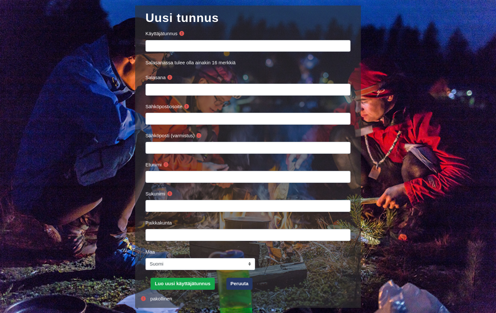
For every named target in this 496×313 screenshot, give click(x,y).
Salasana (155, 77)
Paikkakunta (158, 222)
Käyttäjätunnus (161, 33)
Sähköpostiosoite (163, 106)
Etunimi (153, 164)
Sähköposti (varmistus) (170, 135)
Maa (150, 252)
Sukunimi (155, 193)
